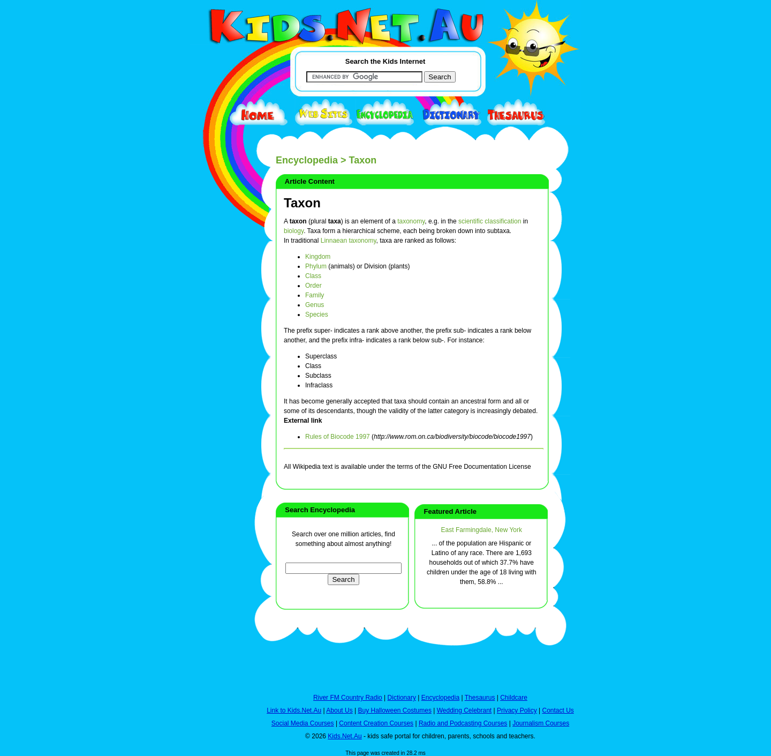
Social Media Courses (302, 723)
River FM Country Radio (347, 697)
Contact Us (557, 710)
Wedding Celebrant (464, 710)
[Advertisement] (217, 392)
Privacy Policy (517, 710)
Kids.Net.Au (344, 736)
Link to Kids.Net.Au (294, 710)
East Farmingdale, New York (481, 530)
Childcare (513, 697)
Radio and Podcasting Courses (463, 723)
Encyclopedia (307, 160)
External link (303, 420)
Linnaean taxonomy (348, 240)
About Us (339, 710)
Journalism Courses (540, 723)
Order (313, 285)
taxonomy (411, 221)
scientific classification (489, 221)
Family (314, 295)
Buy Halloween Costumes (394, 710)
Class (313, 276)
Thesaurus (480, 697)
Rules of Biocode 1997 (337, 436)
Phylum (316, 266)
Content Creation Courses (376, 723)
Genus (314, 305)
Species (316, 314)
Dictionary (402, 697)
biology (294, 231)
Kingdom (317, 256)
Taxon (302, 203)
